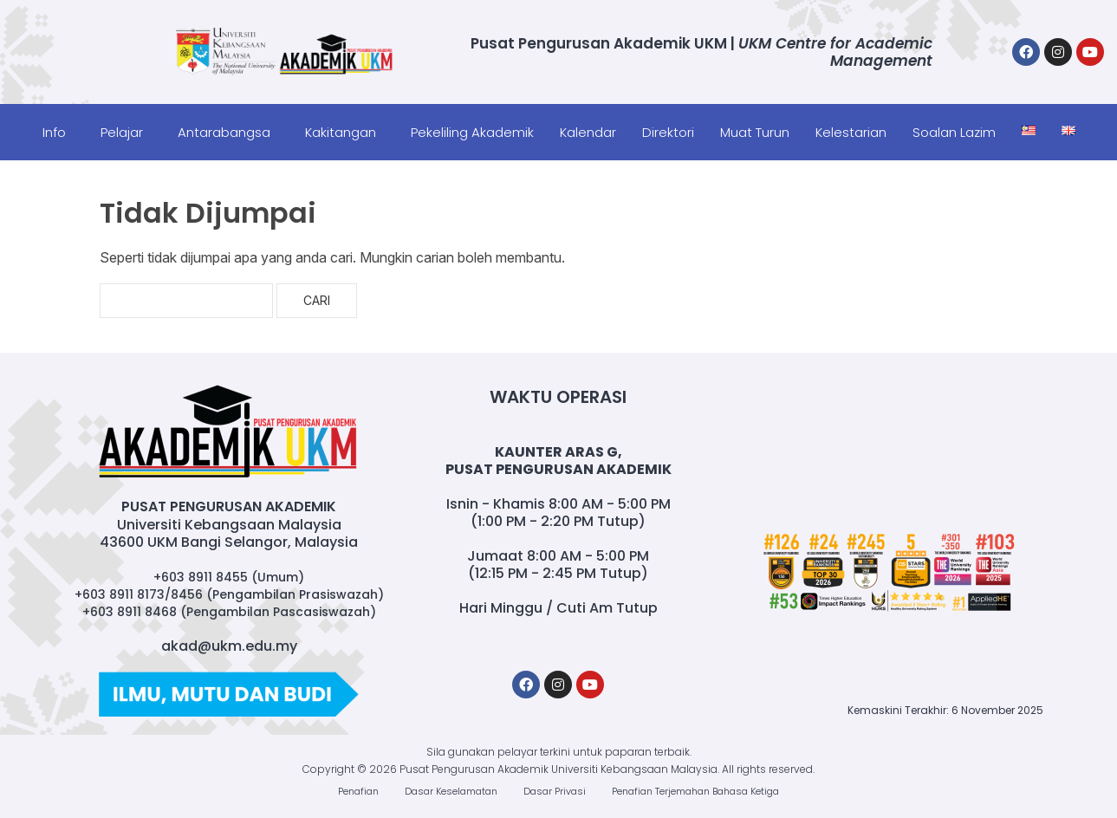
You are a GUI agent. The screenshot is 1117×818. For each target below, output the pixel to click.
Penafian (358, 791)
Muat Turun (754, 132)
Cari (316, 300)
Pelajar (122, 132)
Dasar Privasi (554, 791)
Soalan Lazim (954, 132)
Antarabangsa (224, 132)
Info (54, 132)
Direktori (668, 132)
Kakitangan (340, 132)
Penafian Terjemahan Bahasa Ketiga (695, 791)
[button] (58, 132)
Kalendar (588, 132)
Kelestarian (850, 132)
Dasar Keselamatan (451, 791)
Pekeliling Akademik (472, 132)
